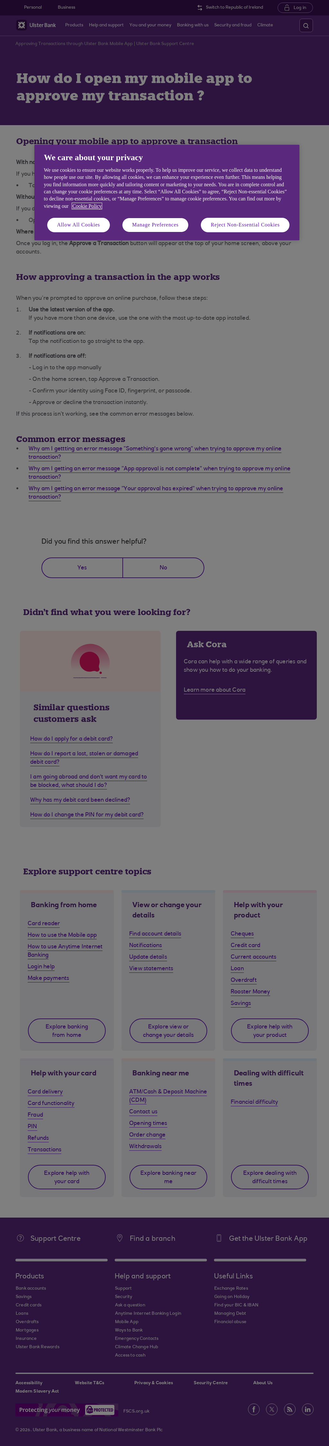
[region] (166, 192)
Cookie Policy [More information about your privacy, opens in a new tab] (87, 206)
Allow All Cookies (78, 224)
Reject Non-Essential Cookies (245, 224)
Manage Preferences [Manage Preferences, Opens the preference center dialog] (155, 224)
